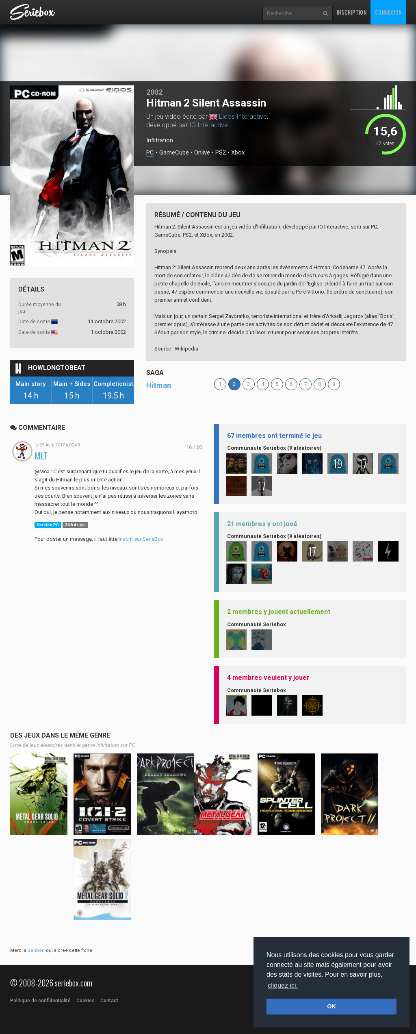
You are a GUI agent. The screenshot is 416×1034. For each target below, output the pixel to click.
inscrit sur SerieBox (141, 539)
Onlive (202, 153)
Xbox (238, 153)
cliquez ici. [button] (283, 985)
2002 (154, 92)
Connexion (388, 12)
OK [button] (331, 1006)
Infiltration (159, 140)
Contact (109, 1001)
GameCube (174, 153)
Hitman (158, 385)
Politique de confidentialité (40, 1001)
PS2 (220, 153)
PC (150, 153)
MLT (41, 455)
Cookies (85, 1001)
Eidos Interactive (243, 116)
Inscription (352, 12)
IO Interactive (208, 125)
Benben (36, 950)
